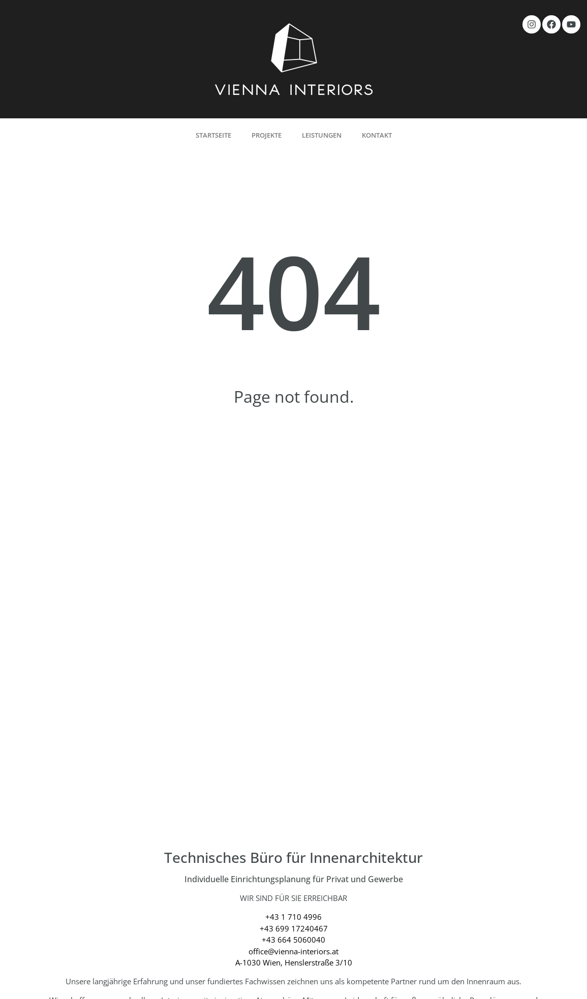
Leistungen (322, 135)
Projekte (267, 135)
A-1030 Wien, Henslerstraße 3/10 (293, 962)
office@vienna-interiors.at (293, 951)
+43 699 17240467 (294, 928)
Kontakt (377, 135)
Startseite (213, 135)
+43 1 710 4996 (293, 917)
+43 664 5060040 (293, 939)
